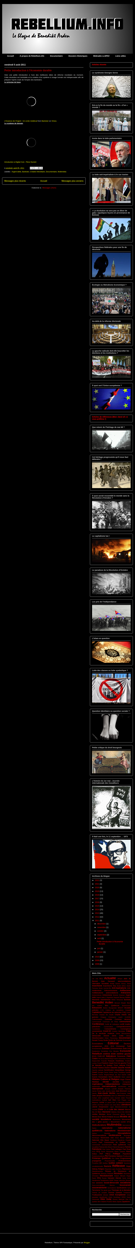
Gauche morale (124, 1067)
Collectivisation (97, 1019)
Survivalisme (111, 1188)
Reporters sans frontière (113, 1169)
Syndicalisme (122, 1188)
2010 (97, 957)
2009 (97, 960)
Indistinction (96, 1086)
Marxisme (106, 1112)
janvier (100, 952)
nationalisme (107, 1128)
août (99, 938)
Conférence (98, 1024)
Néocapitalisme (124, 1133)
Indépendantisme (112, 1084)
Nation (94, 1128)
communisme (125, 1021)
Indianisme (126, 1084)
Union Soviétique (114, 1197)
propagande (96, 1161)
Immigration (127, 1082)
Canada (128, 1010)
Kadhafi (104, 1100)
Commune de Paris (110, 1021)
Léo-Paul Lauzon (103, 1105)
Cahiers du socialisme (114, 1010)
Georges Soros (103, 1072)
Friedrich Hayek (108, 1063)
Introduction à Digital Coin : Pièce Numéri (20, 162)
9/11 (101, 979)
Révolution (118, 1173)
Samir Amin (126, 1178)
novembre (101, 927)
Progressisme (125, 1158)
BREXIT (120, 1008)
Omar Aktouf (119, 1138)
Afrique (120, 978)
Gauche (113, 1067)
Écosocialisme (97, 1044)
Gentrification (109, 1070)
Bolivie (105, 1008)
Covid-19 (107, 1031)
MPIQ (129, 1122)
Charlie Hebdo (120, 1015)
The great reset (106, 1190)
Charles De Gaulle (106, 1014)
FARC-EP (101, 1056)
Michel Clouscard (113, 1114)
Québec (105, 1163)
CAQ (124, 1012)
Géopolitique (119, 1070)
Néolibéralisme (115, 1135)
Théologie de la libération (121, 1190)
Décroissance (126, 1033)
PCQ (98, 1151)
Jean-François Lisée (123, 1093)
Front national (119, 1065)
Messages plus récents (15, 181)
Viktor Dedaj (105, 1199)
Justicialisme (96, 1100)
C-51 (102, 1010)
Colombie (108, 1019)
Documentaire (56, 56)
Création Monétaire (37, 172)
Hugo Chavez (125, 1079)
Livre (100, 1109)
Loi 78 (106, 1109)
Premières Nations (115, 1156)
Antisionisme (107, 995)
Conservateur (108, 1026)
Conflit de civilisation (112, 1024)
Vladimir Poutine (106, 1201)
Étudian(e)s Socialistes (100, 1051)
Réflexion (118, 1166)
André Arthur (121, 986)
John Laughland (103, 1098)
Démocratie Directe (100, 1036)
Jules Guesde (115, 1098)
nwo (112, 1138)
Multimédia (62, 172)
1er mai (95, 978)
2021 (97, 884)
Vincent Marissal (118, 1199)
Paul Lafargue (116, 1149)
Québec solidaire (116, 1163)
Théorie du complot (99, 1192)
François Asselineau (116, 1061)
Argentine (110, 997)
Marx (100, 1112)
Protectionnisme (125, 1161)
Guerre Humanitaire (99, 1077)
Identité (106, 1082)
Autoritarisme (105, 1000)
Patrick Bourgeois (118, 1147)
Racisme (107, 1166)
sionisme (99, 1183)
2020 (97, 887)
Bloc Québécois (112, 1006)
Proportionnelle (110, 1161)
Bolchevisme (126, 1005)
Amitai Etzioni (115, 983)
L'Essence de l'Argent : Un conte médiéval (20, 121)
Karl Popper (122, 1100)
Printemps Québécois (101, 1158)
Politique (116, 1154)
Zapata (119, 1201)
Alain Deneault (108, 981)
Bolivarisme (97, 1008)
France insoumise (119, 1058)
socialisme (125, 1182)
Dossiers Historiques (77, 56)
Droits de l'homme (115, 1040)
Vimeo (54, 121)
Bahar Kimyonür (117, 999)
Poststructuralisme (98, 1156)
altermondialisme (124, 981)
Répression (126, 1169)
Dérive (128, 1036)
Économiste (127, 1040)
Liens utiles (120, 56)
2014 (97, 909)
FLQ (111, 1058)
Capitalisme (97, 1012)
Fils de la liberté (103, 1058)
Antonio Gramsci (119, 995)
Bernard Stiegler (120, 1003)
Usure (129, 1197)
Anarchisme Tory (109, 986)
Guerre (94, 1075)
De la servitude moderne (103, 1033)
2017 (97, 898)
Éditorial (113, 1043)
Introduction (122, 1086)
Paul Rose (127, 1149)
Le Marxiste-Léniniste (123, 1102)
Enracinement (96, 1048)
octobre (100, 931)
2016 (97, 902)
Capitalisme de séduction (112, 1012)
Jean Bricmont (121, 1091)
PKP (101, 1154)
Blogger (87, 1243)
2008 (97, 964)
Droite (105, 1040)
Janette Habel (110, 1091)
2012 (97, 917)
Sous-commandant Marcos (103, 1185)
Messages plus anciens (72, 181)
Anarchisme (97, 986)
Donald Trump (97, 1040)
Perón (103, 1151)
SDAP (111, 1180)
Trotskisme (127, 1192)
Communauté (96, 1021)
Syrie (129, 1188)
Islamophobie (97, 1089)
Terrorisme (96, 1190)
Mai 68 (94, 1112)
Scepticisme (105, 1180)
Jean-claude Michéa (106, 1093)
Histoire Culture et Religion (105, 1079)
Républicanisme (97, 1171)
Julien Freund (126, 1098)
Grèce (111, 1072)
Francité (104, 1061)
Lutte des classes (116, 1109)
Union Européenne (117, 1195)
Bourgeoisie (113, 1008)
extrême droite (109, 1054)
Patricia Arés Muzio (105, 1147)
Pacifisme (113, 1140)
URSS (124, 1197)
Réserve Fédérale (107, 1173)
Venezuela (95, 1199)
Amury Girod (126, 983)
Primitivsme (127, 1156)
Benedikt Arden (102, 1002)
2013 (97, 913)
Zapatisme (126, 1202)
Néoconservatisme (99, 1135)
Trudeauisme (97, 1195)
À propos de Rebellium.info (32, 56)
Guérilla (128, 1072)
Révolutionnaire (106, 1176)
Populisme (127, 1154)
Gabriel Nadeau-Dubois (101, 1068)
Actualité (110, 978)
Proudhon (95, 1163)
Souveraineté (125, 1185)
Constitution (96, 1029)
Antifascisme (125, 990)
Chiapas (103, 1017)
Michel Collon (126, 1114)
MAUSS (128, 1112)
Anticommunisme (110, 990)
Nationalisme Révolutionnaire (118, 1131)
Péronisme (109, 1151)
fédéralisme (111, 1056)
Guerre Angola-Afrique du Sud (109, 1074)
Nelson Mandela (101, 1133)
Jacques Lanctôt (111, 1089)
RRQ (99, 1178)
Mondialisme (106, 1119)
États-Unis (127, 1048)
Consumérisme (110, 1029)
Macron (128, 1109)
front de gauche (120, 1063)
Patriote (128, 1147)
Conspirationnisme (124, 1027)
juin (99, 948)
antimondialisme (112, 993)
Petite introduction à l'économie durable (28, 70)
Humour (95, 1082)
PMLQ (108, 1154)
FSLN (128, 1065)
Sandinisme (96, 1180)
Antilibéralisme (97, 993)
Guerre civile (126, 1074)
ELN (112, 1046)
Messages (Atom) (49, 188)
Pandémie (121, 1140)
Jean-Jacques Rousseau (101, 1096)
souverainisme (99, 1187)
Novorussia (105, 1138)
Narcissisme (126, 1125)
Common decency (123, 1019)
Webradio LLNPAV (101, 56)
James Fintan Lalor (98, 1091)
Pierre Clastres (119, 1151)
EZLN (94, 1056)
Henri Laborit (126, 1077)
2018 (97, 895)
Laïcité (101, 1102)
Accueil (10, 56)
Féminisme (121, 1056)
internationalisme (109, 1086)
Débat (118, 1033)
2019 (97, 891)
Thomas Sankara (115, 1193)
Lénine (94, 1105)
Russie (104, 1178)
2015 (97, 906)
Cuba (128, 1031)
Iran (129, 1086)
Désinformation (98, 1038)
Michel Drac (96, 1117)
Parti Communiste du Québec (112, 1142)
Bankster (45, 121)
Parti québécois (119, 1145)
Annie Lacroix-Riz (105, 988)
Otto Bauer (104, 1140)
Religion (101, 1169)
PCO (93, 1151)
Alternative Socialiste (100, 984)
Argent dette (16, 172)
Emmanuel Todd (124, 1046)
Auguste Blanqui (119, 997)
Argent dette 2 (101, 997)
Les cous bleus (115, 1105)
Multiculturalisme (99, 1125)
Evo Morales (114, 1051)
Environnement (116, 1048)
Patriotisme (97, 1149)
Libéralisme (126, 1105)
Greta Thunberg (119, 1072)
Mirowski (116, 1117)
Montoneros (117, 1119)
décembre (101, 924)
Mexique (102, 1114)
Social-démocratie (111, 1183)
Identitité (116, 1082)
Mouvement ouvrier (118, 1122)
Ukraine (105, 1195)
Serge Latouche (119, 1180)
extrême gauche (124, 1054)
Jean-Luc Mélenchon (118, 1095)
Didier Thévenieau (111, 1038)
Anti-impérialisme (119, 988)
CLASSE (128, 1017)
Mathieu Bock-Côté (118, 1112)
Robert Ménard (119, 1176)
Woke (114, 1201)
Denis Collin (117, 1036)
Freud (99, 1063)
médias (95, 1114)
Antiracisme (126, 993)
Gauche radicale (97, 1070)
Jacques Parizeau (124, 1089)
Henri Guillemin (114, 1077)
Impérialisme (97, 1084)
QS (100, 1163)
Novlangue (95, 1138)
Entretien (106, 1048)
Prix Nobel (115, 1158)
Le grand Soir (110, 1102)
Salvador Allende (114, 1178)
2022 (97, 880)
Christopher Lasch (115, 1017)
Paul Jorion (106, 1149)
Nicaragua (127, 1135)
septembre (102, 935)
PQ (106, 1156)
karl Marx (112, 1100)
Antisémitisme (97, 995)
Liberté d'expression (100, 1107)
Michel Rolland (107, 1117)
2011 (97, 920)
